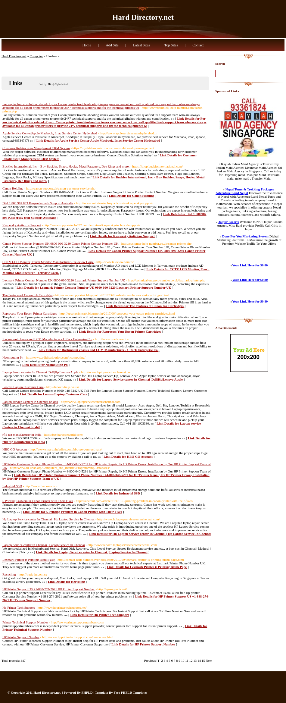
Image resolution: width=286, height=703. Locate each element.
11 (186, 660)
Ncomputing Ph (12, 357)
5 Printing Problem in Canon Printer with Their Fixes (37, 501)
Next (209, 660)
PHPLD (87, 692)
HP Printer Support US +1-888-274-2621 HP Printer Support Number (48, 589)
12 (191, 660)
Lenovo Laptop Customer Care (23, 387)
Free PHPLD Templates (130, 692)
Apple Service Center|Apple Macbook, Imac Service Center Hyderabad (49, 133)
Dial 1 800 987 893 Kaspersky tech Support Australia (37, 203)
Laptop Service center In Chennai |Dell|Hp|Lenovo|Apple (40, 372)
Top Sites (171, 45)
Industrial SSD (12, 486)
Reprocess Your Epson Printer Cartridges (29, 313)
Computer (36, 56)
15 (203, 660)
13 (195, 660)
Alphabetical (61, 84)
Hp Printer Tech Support (18, 607)
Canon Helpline (12, 188)
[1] (158, 660)
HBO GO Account (14, 449)
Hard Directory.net (143, 17)
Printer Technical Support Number (25, 622)
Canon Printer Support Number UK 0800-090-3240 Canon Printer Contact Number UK (60, 243)
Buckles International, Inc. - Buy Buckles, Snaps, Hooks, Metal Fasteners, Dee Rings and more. (65, 166)
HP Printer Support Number (20, 637)
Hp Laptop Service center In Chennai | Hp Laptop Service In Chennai (48, 519)
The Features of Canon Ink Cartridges (27, 295)
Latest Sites (141, 45)
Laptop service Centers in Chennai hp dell (30, 401)
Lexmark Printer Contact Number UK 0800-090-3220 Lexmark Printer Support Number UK (63, 280)
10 (183, 660)
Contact (198, 45)
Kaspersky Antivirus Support (21, 225)
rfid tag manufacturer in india (22, 434)
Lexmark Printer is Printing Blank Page (28, 559)
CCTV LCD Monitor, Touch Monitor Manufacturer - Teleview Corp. (48, 262)
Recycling (9, 574)
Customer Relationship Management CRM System (36, 148)
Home (86, 45)
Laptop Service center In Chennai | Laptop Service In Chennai (43, 545)
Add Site (112, 45)
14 (199, 660)
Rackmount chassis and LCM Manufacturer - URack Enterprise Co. (47, 339)
